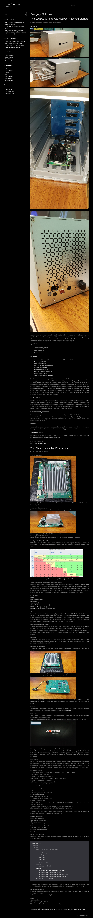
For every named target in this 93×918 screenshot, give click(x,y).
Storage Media (34, 605)
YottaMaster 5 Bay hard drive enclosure (45, 360)
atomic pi (56, 910)
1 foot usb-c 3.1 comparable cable (43, 375)
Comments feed (9, 91)
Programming (9, 76)
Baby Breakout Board (36, 599)
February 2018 (9, 61)
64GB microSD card (40, 364)
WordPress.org (9, 93)
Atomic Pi (33, 597)
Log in (7, 88)
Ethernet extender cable (41, 369)
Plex (39, 910)
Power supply (34, 601)
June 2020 (8, 59)
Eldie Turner (12, 4)
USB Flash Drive (35, 607)
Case (31, 603)
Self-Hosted (42, 443)
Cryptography (9, 70)
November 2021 (9, 55)
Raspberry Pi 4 (38, 362)
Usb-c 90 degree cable (40, 367)
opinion (7, 72)
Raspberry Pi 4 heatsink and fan (43, 371)
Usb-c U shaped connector (41, 373)
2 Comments (57, 22)
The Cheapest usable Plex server (49, 448)
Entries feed (8, 89)
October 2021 (9, 57)
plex (60, 910)
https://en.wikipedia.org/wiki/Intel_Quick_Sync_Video (60, 579)
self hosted (66, 910)
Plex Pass (33, 608)
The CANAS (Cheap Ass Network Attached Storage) (59, 18)
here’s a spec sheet (65, 710)
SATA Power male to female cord (43, 365)
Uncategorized (9, 80)
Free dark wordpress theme (82, 915)
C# (6, 68)
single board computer (78, 910)
